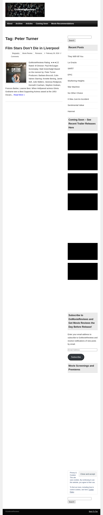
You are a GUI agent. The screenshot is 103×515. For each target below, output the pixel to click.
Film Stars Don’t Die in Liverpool (32, 48)
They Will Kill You (75, 56)
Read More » (19, 95)
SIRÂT (71, 68)
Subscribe (76, 357)
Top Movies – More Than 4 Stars (21, 30)
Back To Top (93, 511)
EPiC (70, 75)
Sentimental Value (76, 105)
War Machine (74, 87)
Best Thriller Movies (48, 30)
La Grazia (72, 62)
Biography (15, 53)
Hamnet (71, 111)
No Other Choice (75, 93)
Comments (15, 57)
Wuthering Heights (76, 81)
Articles (29, 23)
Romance (38, 53)
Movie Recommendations (62, 23)
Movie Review (27, 53)
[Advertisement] (83, 226)
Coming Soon (42, 23)
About (9, 23)
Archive (19, 23)
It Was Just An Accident (78, 99)
